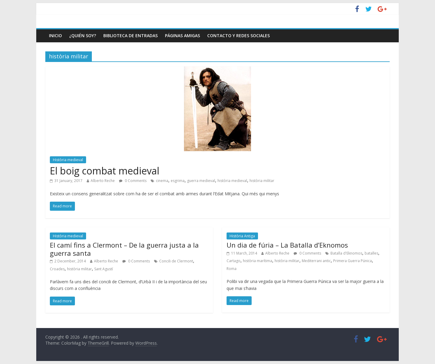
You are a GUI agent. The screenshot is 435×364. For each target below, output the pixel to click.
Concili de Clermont (176, 261)
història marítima (257, 260)
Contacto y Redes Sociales (238, 35)
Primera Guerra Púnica (352, 260)
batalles (371, 253)
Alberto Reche (103, 180)
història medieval (232, 180)
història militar (262, 180)
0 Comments (133, 180)
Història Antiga (242, 236)
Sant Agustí (103, 268)
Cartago (233, 260)
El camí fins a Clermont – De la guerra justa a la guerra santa (124, 248)
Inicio (55, 35)
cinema (162, 180)
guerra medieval (201, 180)
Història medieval (68, 159)
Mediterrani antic (316, 260)
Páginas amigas (182, 35)
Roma (232, 268)
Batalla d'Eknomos (346, 253)
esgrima (178, 180)
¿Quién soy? (82, 35)
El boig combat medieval (104, 170)
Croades (57, 268)
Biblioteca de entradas (130, 35)
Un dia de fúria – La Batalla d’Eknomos (287, 244)
